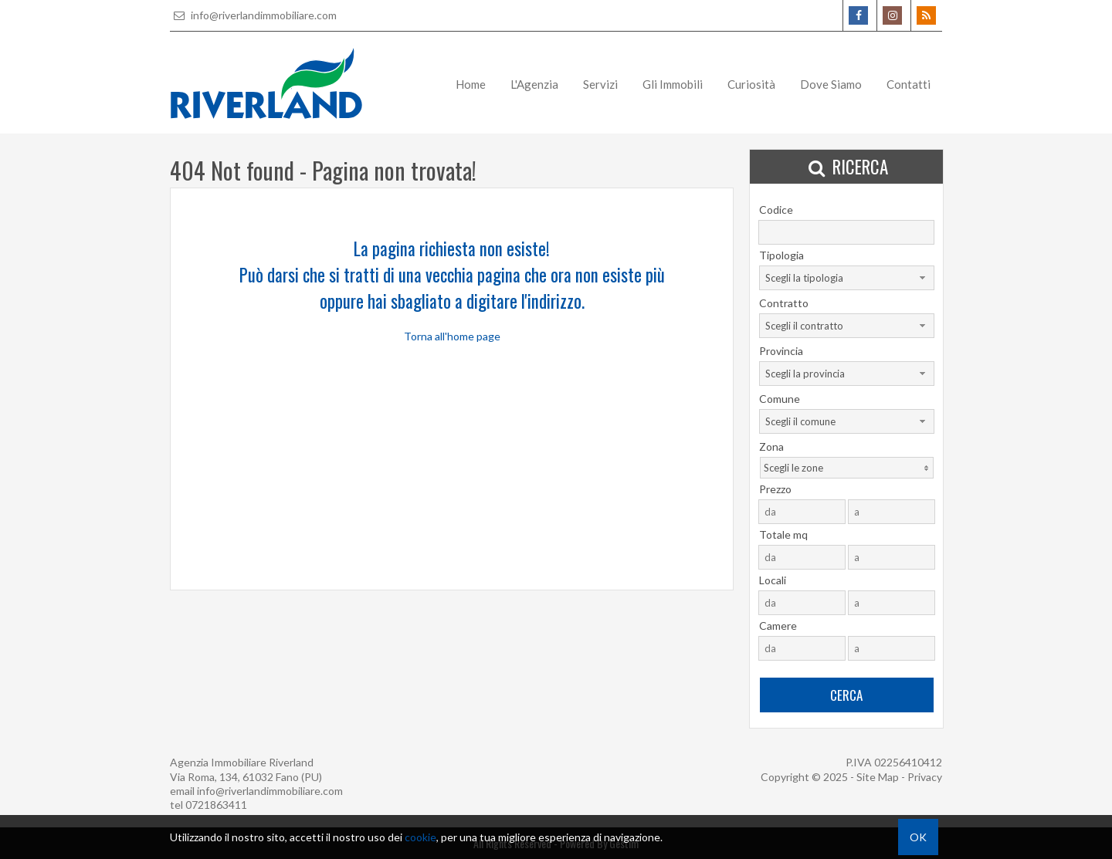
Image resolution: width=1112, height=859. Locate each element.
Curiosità (751, 84)
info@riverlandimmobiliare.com (253, 15)
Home (471, 84)
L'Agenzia (534, 84)
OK (918, 837)
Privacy (924, 776)
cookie (420, 837)
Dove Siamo (831, 84)
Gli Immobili (672, 84)
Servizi (600, 84)
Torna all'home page (452, 336)
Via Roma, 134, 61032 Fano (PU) (246, 776)
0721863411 (216, 804)
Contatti (909, 84)
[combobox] (846, 277)
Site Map (877, 776)
